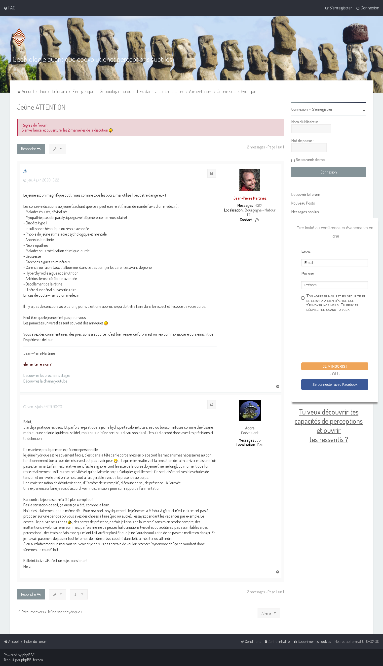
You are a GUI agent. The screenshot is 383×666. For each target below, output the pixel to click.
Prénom (307, 274)
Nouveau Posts (303, 203)
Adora (250, 428)
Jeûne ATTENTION (41, 106)
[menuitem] (9, 7)
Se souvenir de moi (310, 159)
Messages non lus (305, 211)
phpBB (27, 654)
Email (305, 251)
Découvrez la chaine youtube (45, 380)
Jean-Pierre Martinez (250, 197)
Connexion (299, 109)
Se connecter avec (334, 384)
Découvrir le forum (305, 194)
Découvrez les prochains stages (46, 375)
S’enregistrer (322, 109)
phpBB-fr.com (32, 659)
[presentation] (339, 337)
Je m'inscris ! (335, 366)
